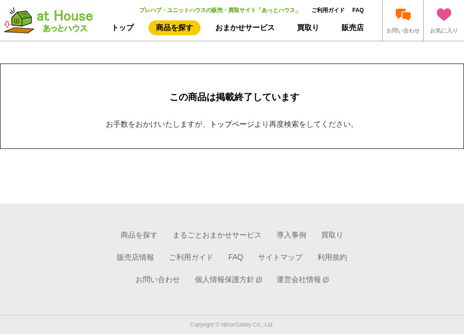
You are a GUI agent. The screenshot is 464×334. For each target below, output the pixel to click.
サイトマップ (280, 257)
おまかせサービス (245, 28)
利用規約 (332, 257)
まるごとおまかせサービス (217, 235)
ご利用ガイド (328, 10)
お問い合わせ (157, 279)
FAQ (358, 10)
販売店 (353, 28)
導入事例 (291, 235)
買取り (308, 28)
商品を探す (174, 28)
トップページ (232, 124)
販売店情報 (135, 257)
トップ (122, 28)
